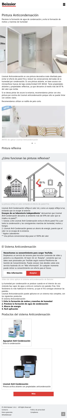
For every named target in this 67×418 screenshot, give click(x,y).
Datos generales (7, 412)
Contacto (5, 410)
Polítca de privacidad (37, 410)
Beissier (9, 4)
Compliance (34, 412)
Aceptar (33, 273)
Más (34, 394)
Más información (14, 273)
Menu (64, 4)
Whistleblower (7, 415)
